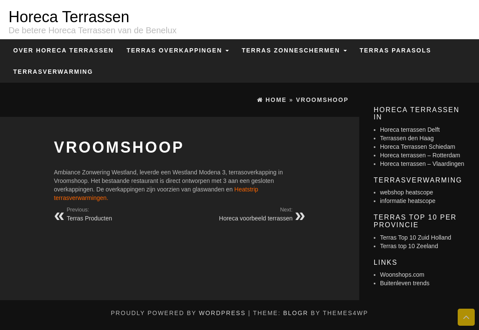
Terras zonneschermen (294, 50)
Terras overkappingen (178, 50)
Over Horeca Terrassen (63, 50)
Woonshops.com (402, 274)
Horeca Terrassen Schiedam (417, 146)
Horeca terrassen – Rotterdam (420, 155)
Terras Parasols (395, 50)
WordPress (222, 313)
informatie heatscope (408, 200)
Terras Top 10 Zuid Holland (415, 237)
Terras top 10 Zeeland (409, 246)
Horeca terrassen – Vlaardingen (422, 163)
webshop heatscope (406, 192)
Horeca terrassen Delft (410, 129)
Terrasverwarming (53, 71)
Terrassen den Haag (407, 138)
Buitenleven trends (405, 283)
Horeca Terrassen (69, 17)
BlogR (295, 313)
